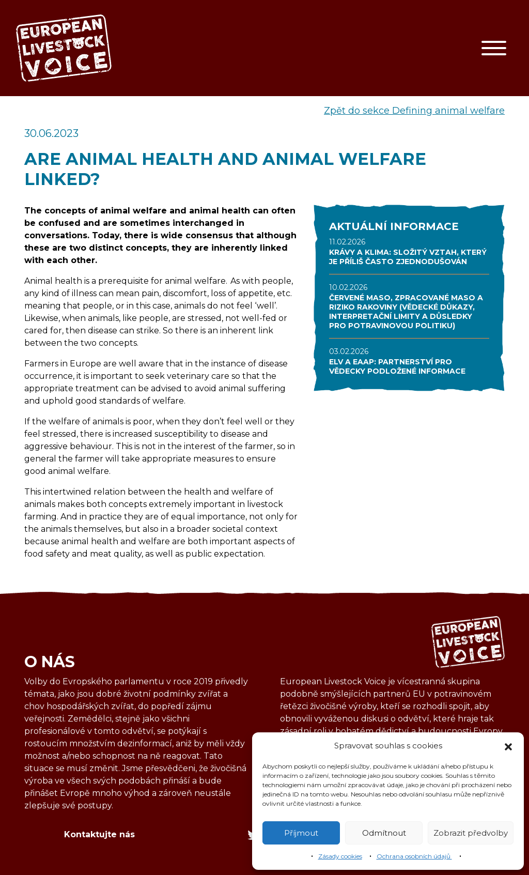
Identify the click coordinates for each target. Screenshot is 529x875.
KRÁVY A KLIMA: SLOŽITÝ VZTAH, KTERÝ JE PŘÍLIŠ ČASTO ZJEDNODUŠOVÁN (408, 257)
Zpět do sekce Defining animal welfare (414, 110)
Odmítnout (384, 833)
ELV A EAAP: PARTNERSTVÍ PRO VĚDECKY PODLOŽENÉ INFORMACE (397, 366)
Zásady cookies (340, 856)
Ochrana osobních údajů (414, 856)
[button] (508, 746)
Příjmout (301, 833)
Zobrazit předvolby (470, 833)
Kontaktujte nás (99, 834)
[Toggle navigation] (494, 48)
